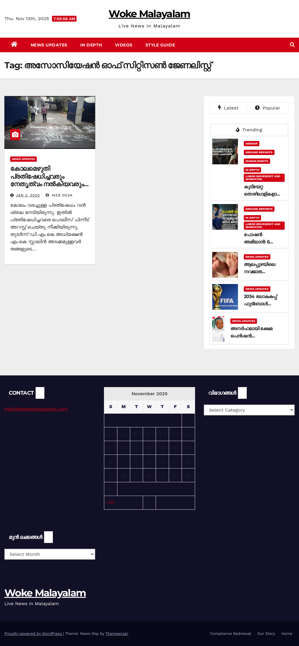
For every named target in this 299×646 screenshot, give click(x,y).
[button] (292, 45)
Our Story (266, 633)
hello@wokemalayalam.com (35, 409)
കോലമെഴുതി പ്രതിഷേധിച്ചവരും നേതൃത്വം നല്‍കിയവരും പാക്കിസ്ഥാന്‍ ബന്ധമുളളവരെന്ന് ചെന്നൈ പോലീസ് (47, 188)
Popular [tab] (267, 108)
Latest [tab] (228, 108)
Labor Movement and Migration (263, 178)
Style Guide (160, 45)
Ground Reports (259, 152)
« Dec (110, 502)
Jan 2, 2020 (28, 195)
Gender (252, 143)
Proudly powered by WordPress (33, 633)
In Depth (91, 45)
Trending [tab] (249, 130)
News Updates (49, 45)
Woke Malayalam (149, 14)
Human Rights (257, 161)
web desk (59, 195)
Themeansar (116, 633)
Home (286, 633)
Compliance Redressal (230, 633)
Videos (124, 45)
